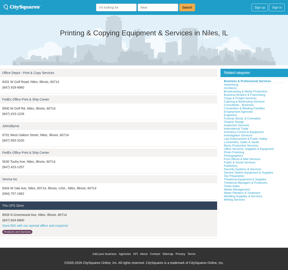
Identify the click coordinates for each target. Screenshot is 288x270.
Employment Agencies (238, 111)
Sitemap (167, 254)
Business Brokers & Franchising (244, 94)
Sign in (277, 7)
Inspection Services (236, 125)
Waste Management (237, 189)
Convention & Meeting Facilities (244, 108)
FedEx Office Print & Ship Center (25, 99)
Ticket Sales (232, 186)
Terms (192, 254)
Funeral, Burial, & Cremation (242, 118)
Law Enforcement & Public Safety (245, 138)
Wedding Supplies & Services (243, 196)
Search (187, 7)
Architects (230, 88)
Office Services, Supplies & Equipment (249, 149)
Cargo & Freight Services (240, 98)
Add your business (104, 254)
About (144, 254)
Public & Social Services (239, 162)
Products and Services (17, 231)
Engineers (230, 115)
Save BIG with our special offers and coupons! (35, 225)
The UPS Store (13, 205)
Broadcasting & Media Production (245, 91)
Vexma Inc (9, 179)
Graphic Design (234, 122)
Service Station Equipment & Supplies (248, 172)
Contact (155, 254)
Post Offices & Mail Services (242, 159)
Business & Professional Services (247, 81)
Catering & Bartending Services (244, 101)
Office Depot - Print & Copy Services (28, 73)
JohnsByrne (10, 126)
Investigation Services (238, 135)
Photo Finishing (234, 152)
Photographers (233, 155)
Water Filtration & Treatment (242, 192)
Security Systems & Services (242, 169)
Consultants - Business (239, 105)
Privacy (180, 254)
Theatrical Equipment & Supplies (245, 179)
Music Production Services (241, 145)
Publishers (231, 165)
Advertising (231, 84)
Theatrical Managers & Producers (246, 182)
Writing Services (234, 199)
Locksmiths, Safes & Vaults (241, 142)
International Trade (236, 128)
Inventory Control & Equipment (244, 132)
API (135, 254)
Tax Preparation (234, 176)
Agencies (125, 254)
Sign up (259, 7)
